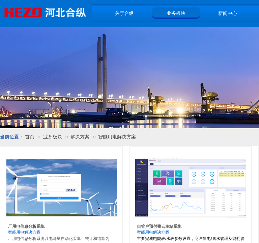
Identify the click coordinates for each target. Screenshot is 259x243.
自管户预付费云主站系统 (159, 226)
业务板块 (52, 136)
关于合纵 (124, 13)
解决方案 (79, 136)
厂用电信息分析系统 (26, 226)
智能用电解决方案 (117, 136)
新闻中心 (227, 13)
